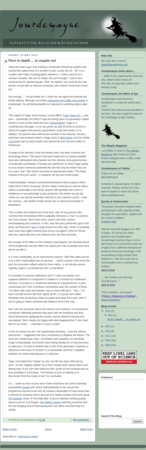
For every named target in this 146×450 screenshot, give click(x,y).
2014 (108, 311)
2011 (108, 336)
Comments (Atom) (28, 436)
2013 (108, 326)
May (110, 315)
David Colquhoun (110, 299)
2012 (108, 331)
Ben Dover (66, 137)
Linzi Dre (13, 141)
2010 (108, 340)
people (26, 387)
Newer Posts (10, 429)
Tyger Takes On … (73, 115)
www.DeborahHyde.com (114, 64)
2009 (108, 345)
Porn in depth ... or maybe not (32, 60)
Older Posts (86, 429)
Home (48, 429)
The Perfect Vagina (50, 402)
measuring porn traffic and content (66, 100)
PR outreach (15, 398)
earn (34, 227)
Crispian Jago (108, 221)
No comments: (81, 419)
